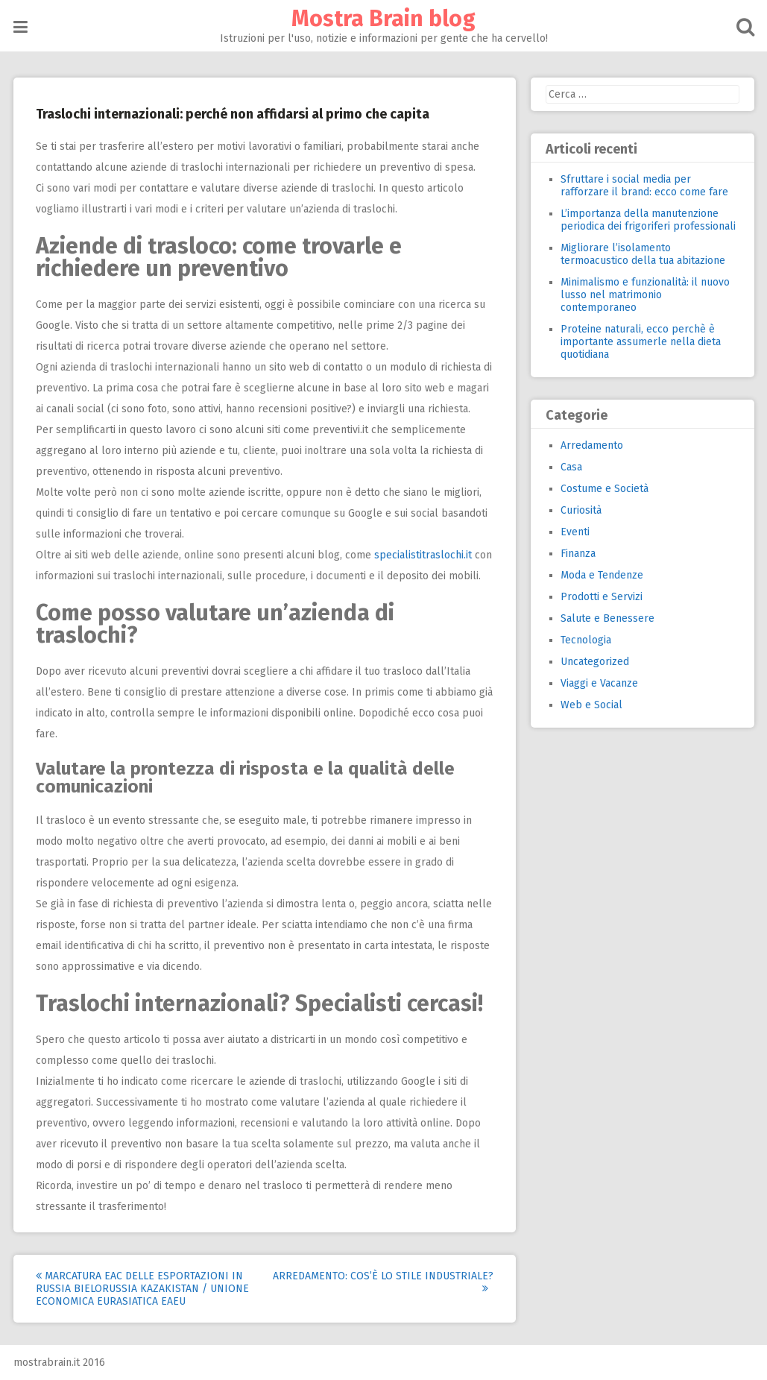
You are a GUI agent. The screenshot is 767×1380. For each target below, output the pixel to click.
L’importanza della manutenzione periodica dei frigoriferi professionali (648, 220)
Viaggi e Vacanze (599, 683)
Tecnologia (586, 640)
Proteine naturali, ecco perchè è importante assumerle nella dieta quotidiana (641, 342)
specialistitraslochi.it (423, 555)
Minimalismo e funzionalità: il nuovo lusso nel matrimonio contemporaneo (645, 295)
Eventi (575, 532)
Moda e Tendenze (602, 575)
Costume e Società (604, 488)
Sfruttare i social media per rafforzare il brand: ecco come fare (644, 185)
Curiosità (581, 510)
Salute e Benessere (607, 618)
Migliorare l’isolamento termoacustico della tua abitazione (643, 254)
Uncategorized (595, 661)
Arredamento (592, 445)
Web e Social (591, 705)
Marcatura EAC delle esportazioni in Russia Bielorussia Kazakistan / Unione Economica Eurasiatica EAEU (142, 1289)
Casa (571, 467)
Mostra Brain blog (383, 18)
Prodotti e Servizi (602, 596)
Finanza (578, 553)
